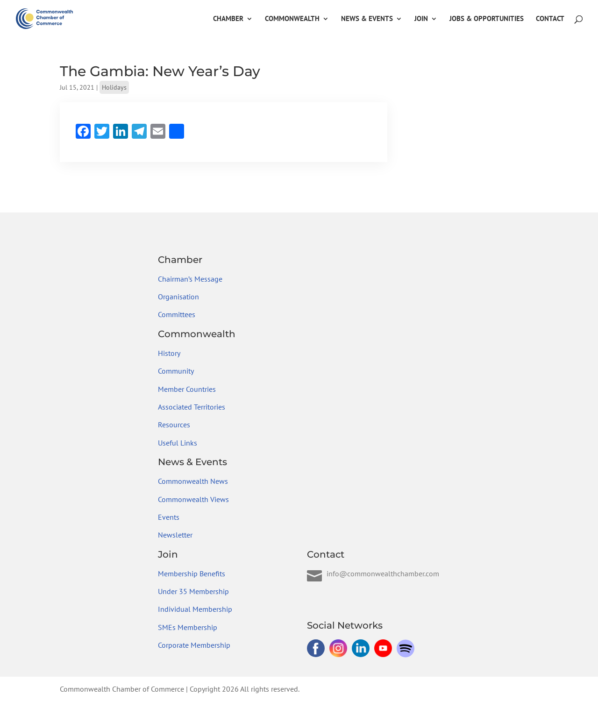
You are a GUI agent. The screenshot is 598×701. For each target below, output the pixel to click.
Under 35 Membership (193, 591)
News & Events (367, 19)
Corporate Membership (194, 645)
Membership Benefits (191, 573)
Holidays (114, 87)
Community (176, 370)
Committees (176, 314)
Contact (550, 19)
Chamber (228, 19)
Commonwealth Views (193, 499)
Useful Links (177, 442)
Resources (174, 424)
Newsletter (175, 534)
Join (421, 19)
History (169, 353)
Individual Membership (195, 609)
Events (168, 517)
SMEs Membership (187, 627)
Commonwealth (292, 19)
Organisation (178, 296)
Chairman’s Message (190, 278)
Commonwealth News (193, 481)
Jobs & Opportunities (486, 19)
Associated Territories (191, 406)
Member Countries (187, 389)
